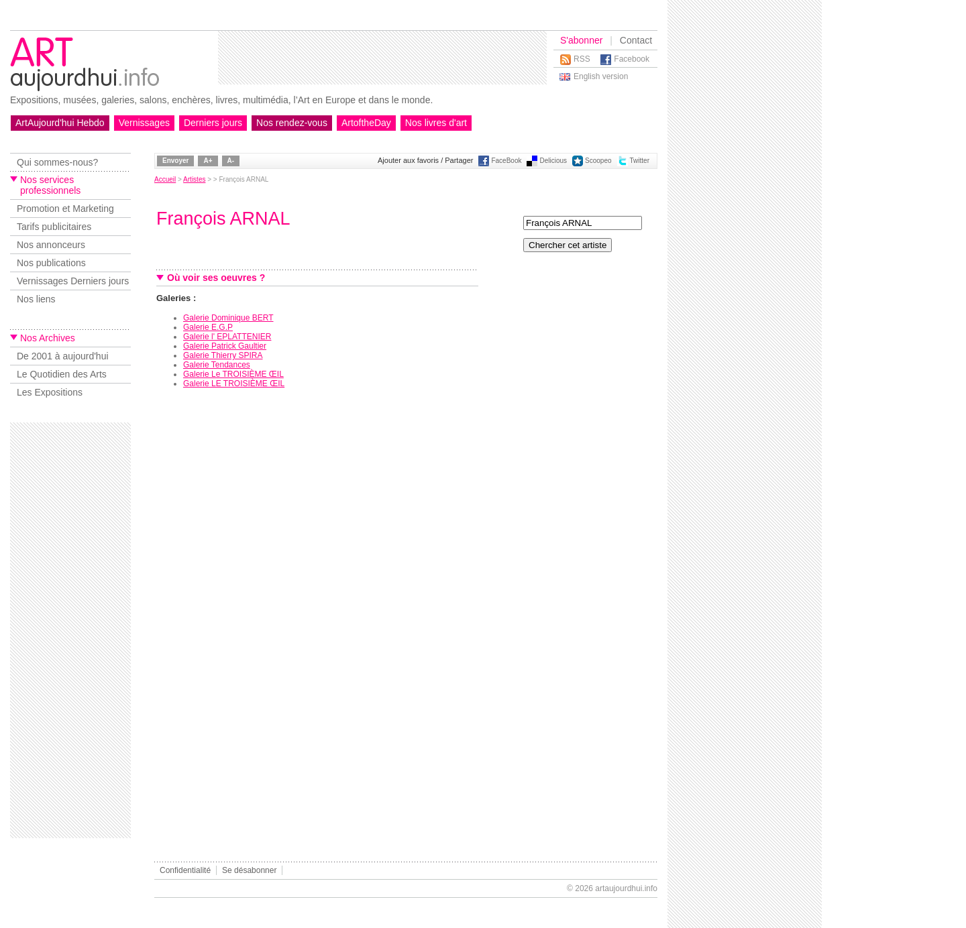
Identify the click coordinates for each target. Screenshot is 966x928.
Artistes (194, 179)
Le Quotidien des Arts (62, 374)
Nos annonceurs (51, 244)
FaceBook (506, 160)
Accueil (165, 179)
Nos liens (36, 299)
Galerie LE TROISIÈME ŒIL (233, 383)
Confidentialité (185, 870)
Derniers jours (213, 122)
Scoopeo (598, 160)
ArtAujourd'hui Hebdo (60, 122)
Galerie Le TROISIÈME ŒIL (233, 374)
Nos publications (51, 262)
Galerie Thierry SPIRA (222, 355)
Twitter (639, 160)
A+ (207, 160)
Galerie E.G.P (208, 327)
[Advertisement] (382, 58)
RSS (582, 59)
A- (231, 160)
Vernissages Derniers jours (73, 281)
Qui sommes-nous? (57, 162)
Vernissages (144, 122)
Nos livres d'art (436, 122)
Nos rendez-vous (291, 122)
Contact (636, 40)
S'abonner (581, 40)
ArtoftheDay (366, 122)
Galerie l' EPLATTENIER (227, 336)
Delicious (553, 160)
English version (601, 76)
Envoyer (175, 160)
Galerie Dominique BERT (228, 318)
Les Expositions (50, 392)
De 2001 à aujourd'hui (63, 356)
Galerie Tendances (216, 364)
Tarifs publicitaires (54, 226)
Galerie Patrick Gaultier (224, 346)
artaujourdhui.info (626, 888)
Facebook (631, 59)
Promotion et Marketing (65, 208)
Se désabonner (249, 870)
